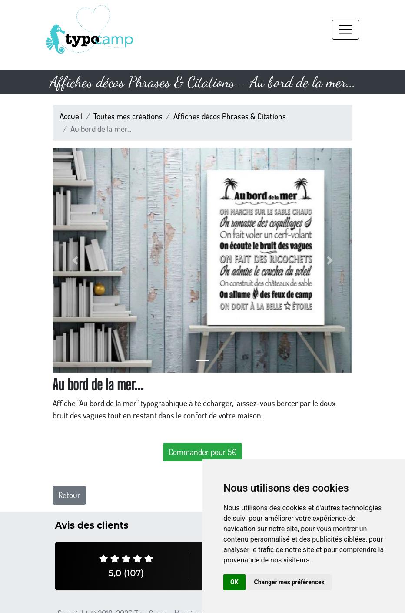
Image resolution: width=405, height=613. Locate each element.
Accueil (71, 116)
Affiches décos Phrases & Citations (229, 116)
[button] (75, 260)
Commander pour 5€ (202, 451)
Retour (69, 494)
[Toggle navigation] (345, 30)
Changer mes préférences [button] (289, 582)
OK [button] (234, 582)
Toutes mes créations (128, 116)
